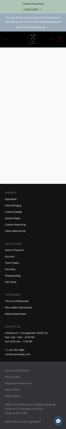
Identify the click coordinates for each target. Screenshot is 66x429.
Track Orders (12, 262)
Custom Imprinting (15, 224)
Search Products (14, 250)
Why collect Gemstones (18, 307)
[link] (33, 9)
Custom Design (13, 211)
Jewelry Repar (13, 218)
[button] (33, 39)
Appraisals (11, 199)
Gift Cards (10, 282)
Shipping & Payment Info (18, 383)
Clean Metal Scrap (15, 231)
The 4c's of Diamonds (17, 301)
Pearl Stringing (13, 205)
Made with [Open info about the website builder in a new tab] (23, 421)
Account (10, 256)
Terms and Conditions (17, 370)
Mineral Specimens (15, 313)
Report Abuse (12, 396)
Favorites (10, 269)
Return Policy (12, 389)
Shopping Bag (12, 275)
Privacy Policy (12, 377)
